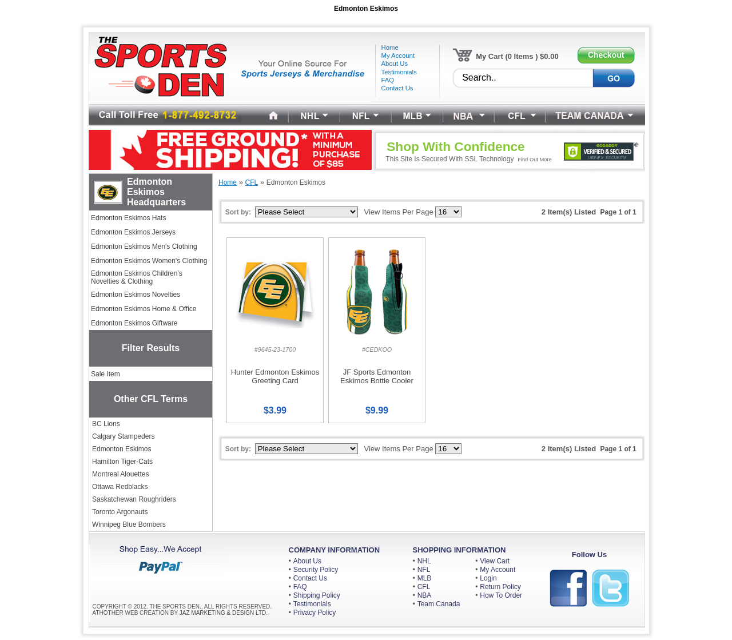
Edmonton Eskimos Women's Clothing (149, 261)
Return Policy (500, 587)
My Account (497, 570)
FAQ (300, 587)
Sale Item (105, 374)
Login (488, 578)
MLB (424, 578)
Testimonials (312, 604)
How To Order (501, 595)
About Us (307, 561)
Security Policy (316, 570)
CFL (424, 587)
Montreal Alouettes (120, 474)
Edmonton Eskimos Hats (128, 218)
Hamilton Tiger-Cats (122, 462)
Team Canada (438, 604)
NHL (424, 561)
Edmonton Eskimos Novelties (135, 295)
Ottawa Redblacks (120, 487)
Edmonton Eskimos (121, 449)
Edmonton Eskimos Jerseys (133, 232)
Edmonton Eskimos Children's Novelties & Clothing (136, 277)
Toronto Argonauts (120, 512)
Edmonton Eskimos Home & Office (144, 309)
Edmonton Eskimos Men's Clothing (144, 247)
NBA (424, 595)
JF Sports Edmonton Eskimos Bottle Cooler (376, 376)
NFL (424, 570)
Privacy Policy (314, 613)
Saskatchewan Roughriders (134, 499)
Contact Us (310, 578)
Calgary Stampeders (123, 436)
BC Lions (106, 424)
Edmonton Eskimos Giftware (134, 323)
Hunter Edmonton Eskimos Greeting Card (275, 376)
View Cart (495, 561)
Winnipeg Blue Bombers (129, 524)
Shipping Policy (316, 595)
